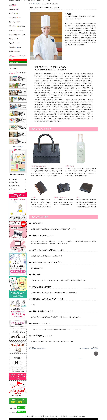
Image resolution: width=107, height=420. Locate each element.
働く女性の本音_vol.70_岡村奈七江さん (89, 348)
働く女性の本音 (36, 3)
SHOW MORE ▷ (18, 146)
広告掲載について (14, 186)
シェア (81, 358)
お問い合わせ (13, 189)
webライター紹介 (39, 416)
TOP (23, 416)
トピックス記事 (29, 416)
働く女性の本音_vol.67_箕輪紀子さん (37, 348)
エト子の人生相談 (63, 416)
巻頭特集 (46, 416)
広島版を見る (13, 179)
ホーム (30, 3)
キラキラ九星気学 (73, 416)
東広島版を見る (13, 182)
